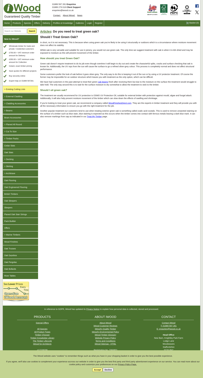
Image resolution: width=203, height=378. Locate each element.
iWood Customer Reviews (105, 326)
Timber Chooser (42, 335)
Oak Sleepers (10, 201)
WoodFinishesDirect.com (119, 103)
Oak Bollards (10, 269)
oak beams (103, 82)
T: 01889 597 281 (168, 326)
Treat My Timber (94, 116)
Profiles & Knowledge (63, 23)
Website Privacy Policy (105, 338)
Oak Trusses (10, 248)
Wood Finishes (11, 242)
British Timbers (11, 194)
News (79, 15)
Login (89, 23)
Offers (37, 23)
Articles (45, 31)
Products (17, 23)
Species (27, 23)
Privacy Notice (93, 309)
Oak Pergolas (10, 262)
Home (7, 23)
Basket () (192, 23)
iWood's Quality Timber (105, 329)
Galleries (80, 23)
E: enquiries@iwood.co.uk (169, 329)
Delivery (46, 23)
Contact (57, 15)
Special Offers (42, 323)
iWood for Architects (42, 344)
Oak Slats (8, 152)
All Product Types (42, 332)
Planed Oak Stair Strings (15, 214)
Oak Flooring (10, 180)
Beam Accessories (12, 118)
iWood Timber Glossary (105, 335)
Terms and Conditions (105, 341)
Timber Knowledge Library (42, 338)
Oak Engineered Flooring (15, 187)
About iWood (69, 15)
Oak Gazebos (10, 255)
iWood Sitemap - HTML (105, 344)
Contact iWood (168, 323)
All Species (42, 329)
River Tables (10, 276)
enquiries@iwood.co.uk (63, 10)
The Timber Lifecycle (42, 341)
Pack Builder (10, 221)
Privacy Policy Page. (127, 364)
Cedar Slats (9, 146)
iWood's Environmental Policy (105, 332)
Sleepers (8, 207)
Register (99, 23)
